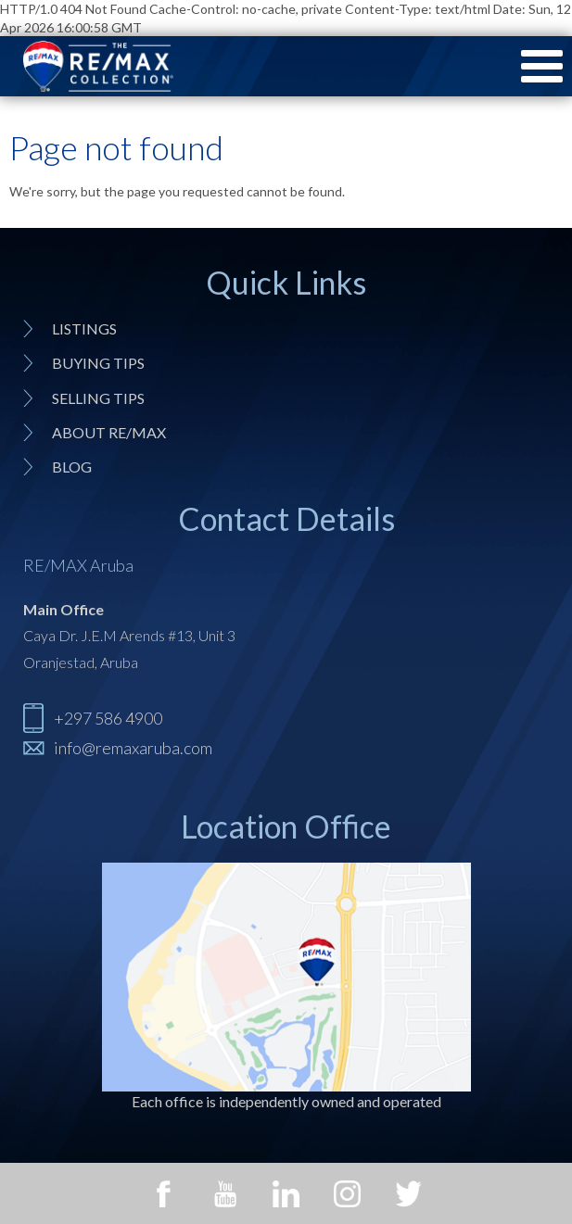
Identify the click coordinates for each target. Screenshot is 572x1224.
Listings (84, 328)
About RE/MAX (109, 432)
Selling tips (98, 398)
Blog (72, 466)
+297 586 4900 (108, 718)
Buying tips (98, 363)
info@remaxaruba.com (133, 748)
